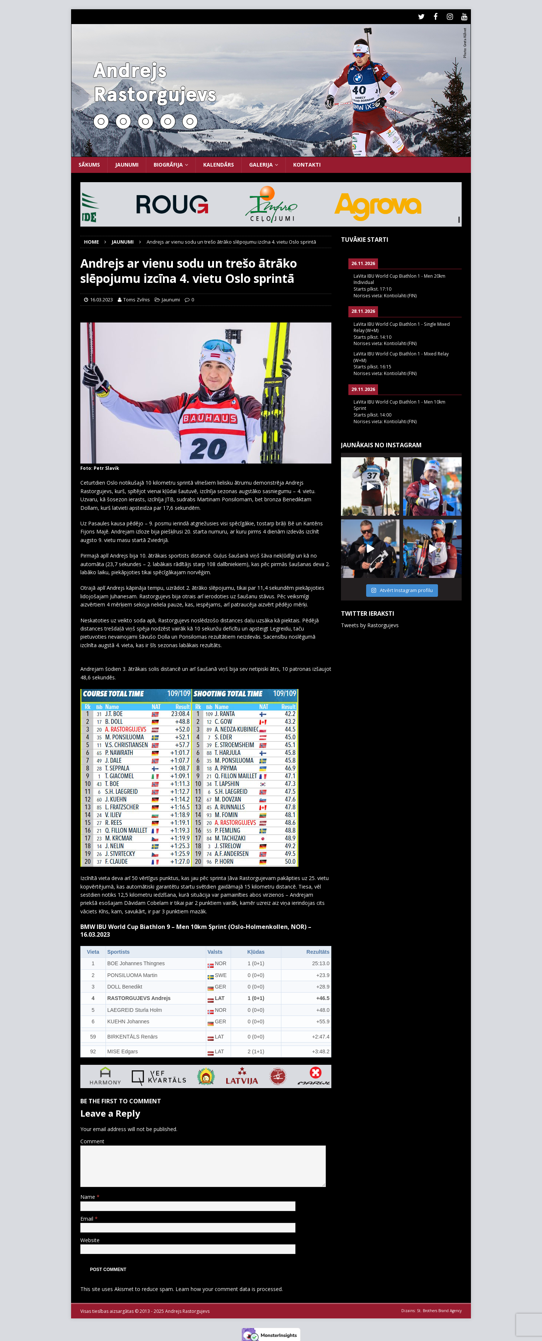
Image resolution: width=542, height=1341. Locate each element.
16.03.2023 (101, 297)
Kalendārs (218, 163)
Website (90, 1238)
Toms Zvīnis (136, 297)
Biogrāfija (168, 163)
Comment (92, 1139)
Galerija (261, 163)
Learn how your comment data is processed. (229, 1287)
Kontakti (307, 163)
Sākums (89, 163)
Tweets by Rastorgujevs (370, 623)
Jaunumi (126, 163)
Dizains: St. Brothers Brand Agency (431, 1308)
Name (88, 1195)
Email (87, 1216)
